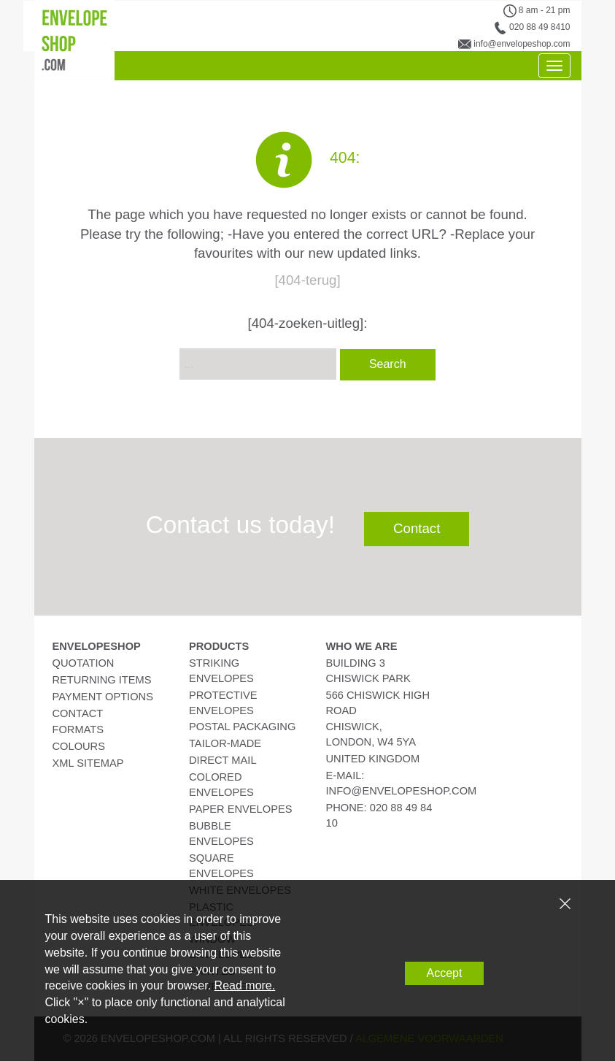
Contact (416, 528)
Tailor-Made (225, 743)
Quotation (84, 663)
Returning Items (102, 680)
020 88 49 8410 (539, 27)
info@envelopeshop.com (521, 44)
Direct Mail (223, 760)
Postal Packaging (242, 726)
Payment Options (103, 696)
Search (387, 364)
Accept (445, 973)
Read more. (245, 985)
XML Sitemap (88, 763)
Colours (79, 746)
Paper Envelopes (240, 809)
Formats (78, 729)
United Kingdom (373, 759)
